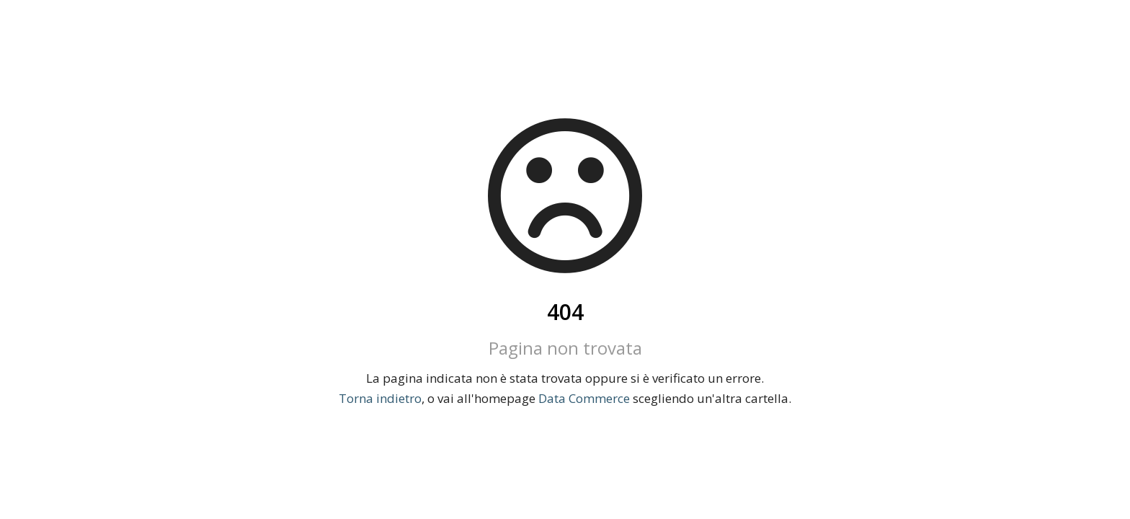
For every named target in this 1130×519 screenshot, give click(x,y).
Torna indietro (380, 398)
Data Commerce (584, 398)
